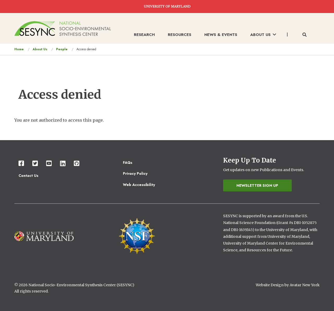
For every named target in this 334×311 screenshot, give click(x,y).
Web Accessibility (139, 184)
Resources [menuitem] (179, 35)
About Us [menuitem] (263, 35)
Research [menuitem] (144, 35)
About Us (40, 49)
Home (19, 49)
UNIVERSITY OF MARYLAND (167, 6)
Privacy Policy (135, 173)
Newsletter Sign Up (257, 185)
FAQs (127, 162)
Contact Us (28, 175)
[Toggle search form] (304, 35)
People (62, 49)
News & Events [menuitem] (220, 35)
